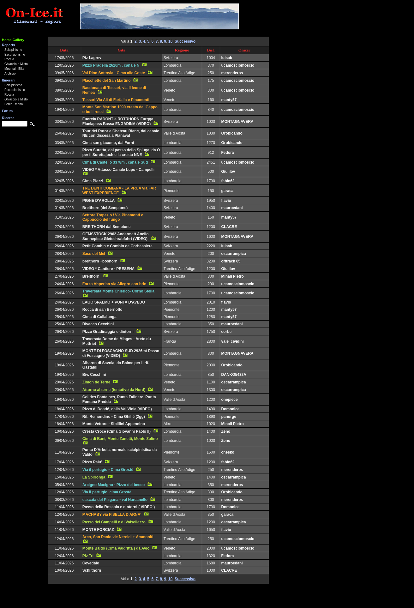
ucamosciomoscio (238, 65)
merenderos (232, 73)
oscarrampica (233, 253)
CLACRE (229, 227)
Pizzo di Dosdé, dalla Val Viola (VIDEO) (117, 409)
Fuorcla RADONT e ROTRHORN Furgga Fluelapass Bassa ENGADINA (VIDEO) (117, 121)
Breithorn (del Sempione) (105, 208)
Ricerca (8, 118)
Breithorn (91, 276)
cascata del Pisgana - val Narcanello (114, 499)
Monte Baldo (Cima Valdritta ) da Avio (115, 548)
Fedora (227, 152)
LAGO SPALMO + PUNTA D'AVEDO (113, 302)
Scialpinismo (13, 49)
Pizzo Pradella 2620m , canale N (111, 65)
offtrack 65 (231, 261)
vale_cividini (232, 341)
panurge (228, 416)
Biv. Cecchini (94, 374)
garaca (227, 191)
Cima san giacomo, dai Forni (108, 143)
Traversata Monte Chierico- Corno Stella (118, 291)
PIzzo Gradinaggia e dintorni (108, 331)
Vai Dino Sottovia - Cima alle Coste (113, 73)
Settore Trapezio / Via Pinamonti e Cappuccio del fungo (112, 217)
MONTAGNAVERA (237, 121)
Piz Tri (87, 556)
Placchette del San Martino (106, 80)
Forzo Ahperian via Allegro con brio (114, 284)
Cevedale (90, 563)
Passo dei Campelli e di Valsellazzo (114, 522)
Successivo (185, 41)
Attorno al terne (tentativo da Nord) (113, 390)
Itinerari (8, 80)
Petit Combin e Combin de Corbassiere (117, 246)
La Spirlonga (93, 477)
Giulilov (228, 171)
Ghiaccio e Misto (16, 64)
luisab (226, 58)
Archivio (10, 73)
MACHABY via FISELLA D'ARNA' (111, 514)
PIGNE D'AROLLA (98, 200)
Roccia (9, 59)
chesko (227, 452)
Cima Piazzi (92, 181)
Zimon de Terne (96, 382)
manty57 (229, 100)
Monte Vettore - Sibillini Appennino (113, 424)
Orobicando (232, 133)
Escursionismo (14, 54)
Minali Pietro (232, 276)
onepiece (229, 399)
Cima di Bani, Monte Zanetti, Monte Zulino (120, 438)
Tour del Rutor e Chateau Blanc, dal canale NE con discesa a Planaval (120, 133)
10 (170, 41)
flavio (226, 200)
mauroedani (232, 208)
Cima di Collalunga (99, 317)
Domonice (230, 409)
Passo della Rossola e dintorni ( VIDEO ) (118, 507)
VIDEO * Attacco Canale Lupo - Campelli (118, 169)
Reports (8, 45)
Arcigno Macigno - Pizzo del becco (113, 485)
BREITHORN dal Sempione (106, 227)
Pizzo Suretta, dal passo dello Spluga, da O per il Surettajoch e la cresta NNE (121, 152)
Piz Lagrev (91, 58)
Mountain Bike (14, 68)
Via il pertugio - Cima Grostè (107, 469)
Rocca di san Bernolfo (102, 309)
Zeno (226, 431)
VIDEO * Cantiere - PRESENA (108, 269)
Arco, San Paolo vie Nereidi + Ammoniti (117, 537)
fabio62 (228, 181)
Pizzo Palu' (92, 462)
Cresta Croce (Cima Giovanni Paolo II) (116, 431)
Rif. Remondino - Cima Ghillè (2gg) (113, 416)
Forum (7, 111)
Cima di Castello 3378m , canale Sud (115, 162)
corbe (226, 331)
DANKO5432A (233, 374)
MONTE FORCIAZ (98, 529)
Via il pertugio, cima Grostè (106, 492)
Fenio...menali (14, 104)
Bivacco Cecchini (98, 324)
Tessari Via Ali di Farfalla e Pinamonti (115, 100)
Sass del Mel (93, 253)
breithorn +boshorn (99, 261)
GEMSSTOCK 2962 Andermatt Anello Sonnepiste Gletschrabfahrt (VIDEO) (115, 236)
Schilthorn (91, 570)
